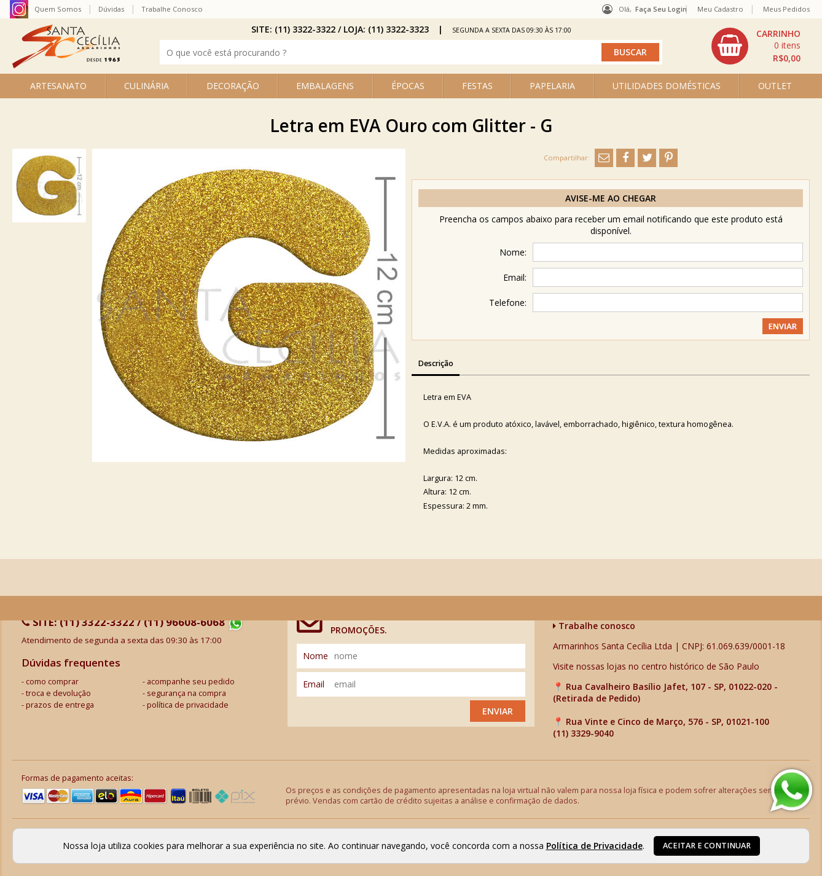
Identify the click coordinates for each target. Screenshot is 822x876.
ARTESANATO (58, 86)
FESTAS (477, 86)
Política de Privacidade (594, 845)
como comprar (52, 681)
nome (315, 656)
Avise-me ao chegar (610, 198)
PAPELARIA (552, 86)
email (313, 684)
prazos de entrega (60, 705)
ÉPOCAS (408, 86)
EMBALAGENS (325, 86)
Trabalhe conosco (594, 626)
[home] (66, 65)
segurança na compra (186, 693)
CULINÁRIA (146, 86)
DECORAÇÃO (232, 86)
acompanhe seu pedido (191, 681)
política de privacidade (188, 705)
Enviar (497, 711)
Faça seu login (661, 9)
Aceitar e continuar (707, 845)
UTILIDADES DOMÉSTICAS (667, 86)
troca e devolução (58, 693)
